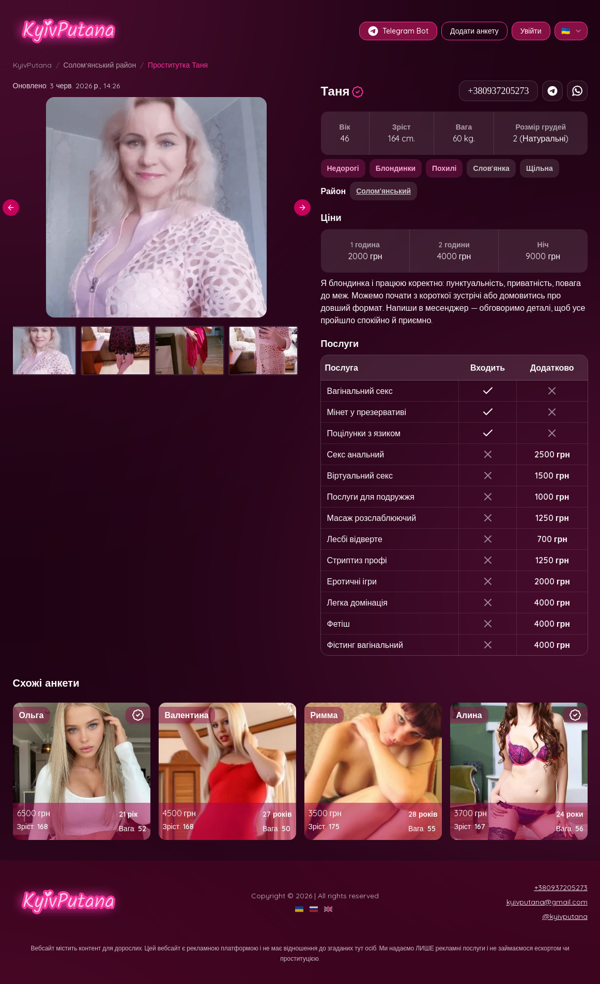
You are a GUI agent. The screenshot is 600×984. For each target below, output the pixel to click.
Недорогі (343, 168)
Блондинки (396, 168)
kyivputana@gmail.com (547, 902)
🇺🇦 (571, 31)
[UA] (300, 909)
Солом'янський (383, 191)
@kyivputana (565, 916)
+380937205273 (498, 91)
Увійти (531, 31)
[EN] (329, 909)
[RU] (315, 909)
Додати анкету (474, 31)
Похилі (444, 168)
